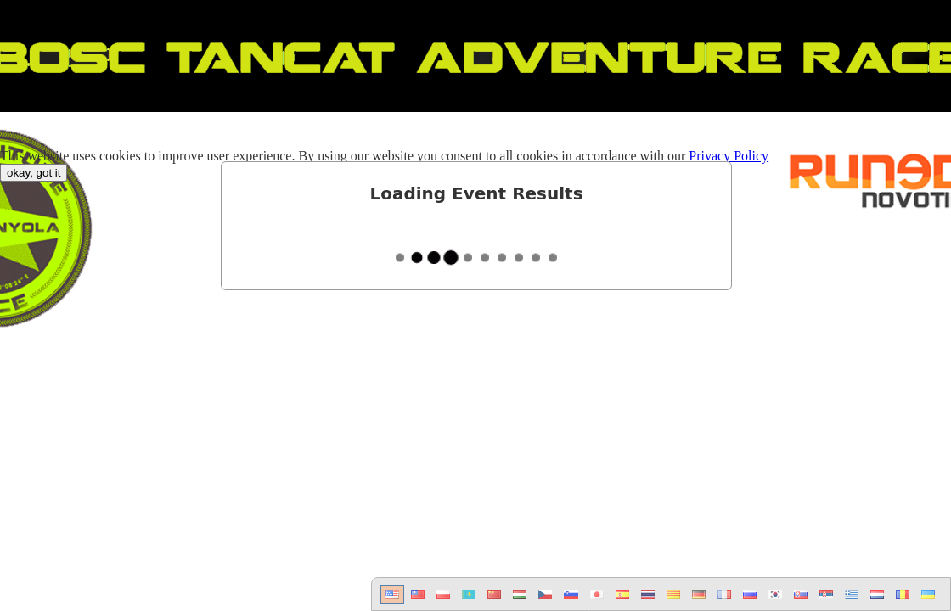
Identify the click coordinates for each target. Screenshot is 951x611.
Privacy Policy (728, 156)
